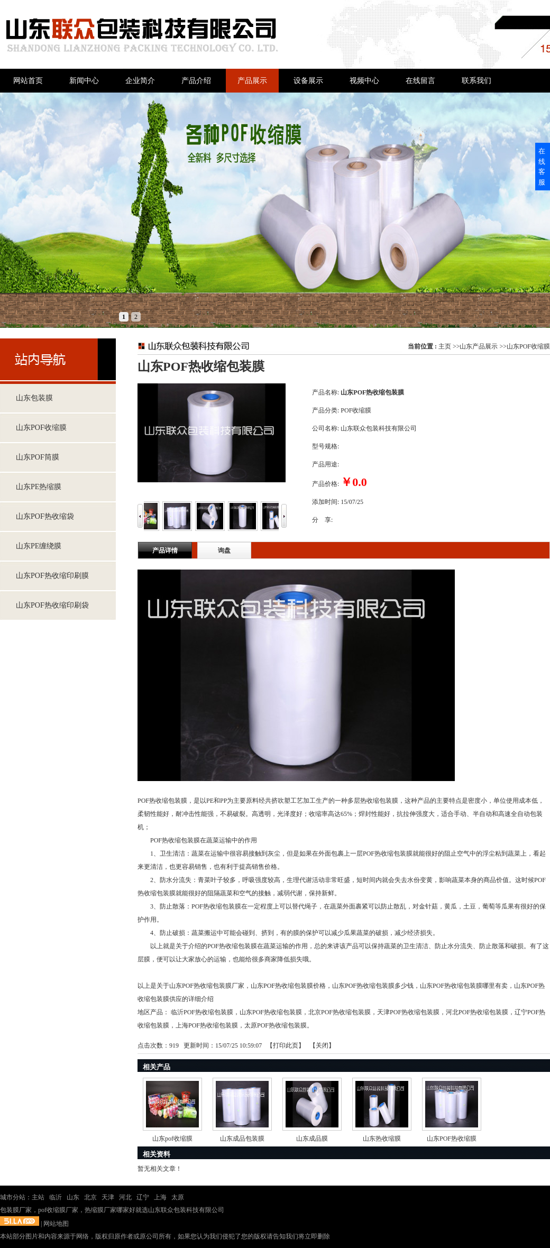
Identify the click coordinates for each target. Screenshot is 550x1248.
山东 (73, 1197)
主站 (38, 1197)
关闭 (322, 1045)
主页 (444, 346)
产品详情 (165, 550)
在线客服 (541, 166)
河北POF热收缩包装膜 (477, 1012)
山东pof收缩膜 (172, 1138)
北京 (90, 1197)
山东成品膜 (312, 1138)
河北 (125, 1197)
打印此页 (285, 1045)
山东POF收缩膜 (528, 346)
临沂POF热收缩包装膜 (202, 1012)
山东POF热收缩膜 (451, 1138)
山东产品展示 (479, 346)
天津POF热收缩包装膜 (408, 1012)
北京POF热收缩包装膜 (339, 1012)
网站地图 (56, 1223)
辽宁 (142, 1197)
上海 (160, 1197)
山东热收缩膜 (382, 1138)
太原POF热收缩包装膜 (275, 1025)
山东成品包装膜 (242, 1138)
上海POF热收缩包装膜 (207, 1025)
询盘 (224, 550)
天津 (108, 1197)
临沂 (55, 1197)
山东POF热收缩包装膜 (271, 1012)
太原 (177, 1197)
